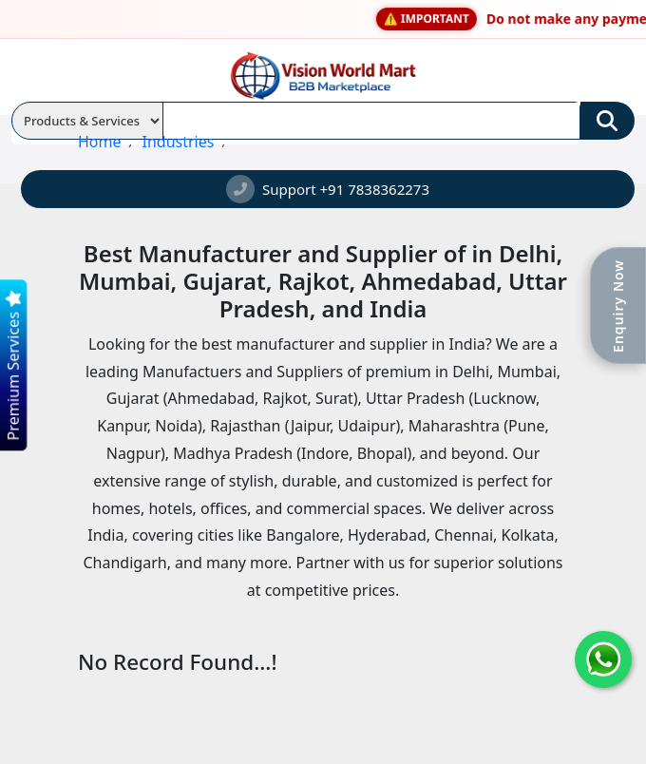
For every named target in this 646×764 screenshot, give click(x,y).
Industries (178, 141)
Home (100, 141)
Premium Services (12, 365)
